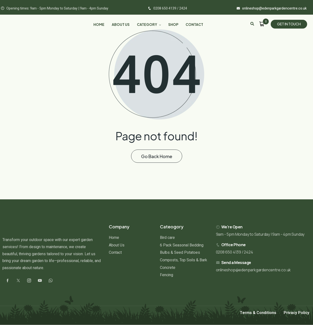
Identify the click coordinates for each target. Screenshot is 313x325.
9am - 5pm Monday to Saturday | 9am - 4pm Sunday (260, 234)
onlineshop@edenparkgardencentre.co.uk (253, 270)
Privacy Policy (296, 313)
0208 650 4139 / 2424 (234, 252)
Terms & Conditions (258, 313)
